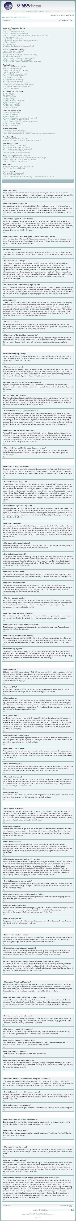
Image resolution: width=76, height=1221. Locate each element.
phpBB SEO (38, 1217)
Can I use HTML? (9, 95)
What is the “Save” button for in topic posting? (18, 85)
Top (4, 199)
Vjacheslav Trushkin (33, 1214)
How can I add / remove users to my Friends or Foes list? (22, 140)
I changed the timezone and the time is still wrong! (20, 55)
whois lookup (7, 1184)
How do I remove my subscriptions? (15, 161)
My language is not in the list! (13, 56)
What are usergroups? (10, 116)
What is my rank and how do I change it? (17, 60)
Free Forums (44, 1214)
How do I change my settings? (13, 51)
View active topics (23, 17)
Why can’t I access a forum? (13, 77)
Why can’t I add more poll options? (15, 74)
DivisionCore (51, 1214)
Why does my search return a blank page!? (18, 149)
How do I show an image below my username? (19, 58)
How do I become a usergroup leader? (16, 120)
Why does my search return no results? (16, 147)
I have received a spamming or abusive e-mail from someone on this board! (29, 134)
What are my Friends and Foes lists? (15, 139)
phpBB (37, 1213)
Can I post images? (9, 99)
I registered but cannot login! (13, 39)
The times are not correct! (12, 53)
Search (41, 11)
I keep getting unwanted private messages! (17, 132)
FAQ (35, 11)
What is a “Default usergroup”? (13, 123)
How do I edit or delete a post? (13, 69)
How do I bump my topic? (11, 88)
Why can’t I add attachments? (13, 79)
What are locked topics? (11, 106)
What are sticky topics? (11, 104)
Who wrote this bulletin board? (13, 173)
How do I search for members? (13, 151)
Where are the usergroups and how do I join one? (20, 118)
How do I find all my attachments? (14, 168)
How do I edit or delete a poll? (13, 76)
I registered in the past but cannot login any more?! (20, 41)
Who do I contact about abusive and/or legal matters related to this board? (28, 177)
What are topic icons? (10, 108)
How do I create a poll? (11, 72)
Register (28, 11)
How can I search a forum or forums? (15, 145)
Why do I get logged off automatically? (16, 33)
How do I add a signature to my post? (16, 70)
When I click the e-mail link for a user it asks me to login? (22, 62)
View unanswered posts (9, 17)
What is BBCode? (9, 93)
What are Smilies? (9, 97)
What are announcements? (12, 102)
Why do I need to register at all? (14, 32)
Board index (6, 20)
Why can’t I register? (10, 44)
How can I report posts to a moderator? (16, 83)
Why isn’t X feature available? (13, 175)
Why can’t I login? (9, 30)
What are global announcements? (14, 100)
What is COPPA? (9, 42)
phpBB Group (60, 1149)
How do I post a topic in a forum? (14, 67)
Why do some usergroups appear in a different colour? (21, 121)
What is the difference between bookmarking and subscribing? (24, 158)
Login (48, 11)
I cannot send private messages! (14, 130)
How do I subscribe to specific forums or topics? (19, 159)
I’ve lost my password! (10, 37)
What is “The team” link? (11, 125)
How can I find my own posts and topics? (17, 153)
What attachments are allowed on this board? (18, 166)
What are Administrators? (11, 113)
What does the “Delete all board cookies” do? (18, 46)
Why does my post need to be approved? (17, 86)
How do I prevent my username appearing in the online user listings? (26, 35)
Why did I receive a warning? (13, 81)
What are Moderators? (10, 114)
